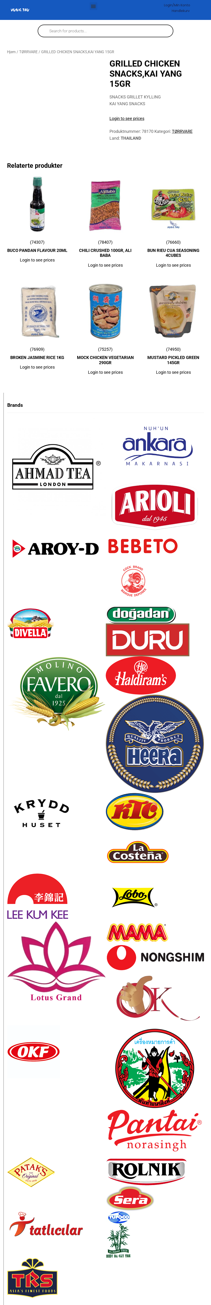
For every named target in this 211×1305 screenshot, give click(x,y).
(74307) (37, 247)
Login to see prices (126, 118)
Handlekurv (181, 10)
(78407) (105, 250)
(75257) (105, 357)
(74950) (173, 357)
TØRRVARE (28, 52)
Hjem (11, 52)
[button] (93, 6)
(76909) (37, 354)
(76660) (173, 250)
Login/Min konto (177, 5)
